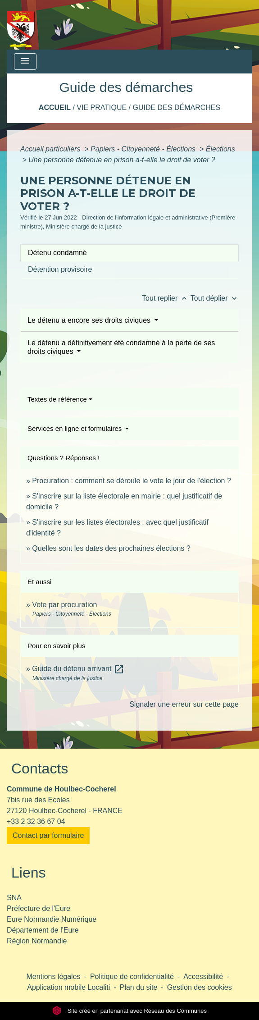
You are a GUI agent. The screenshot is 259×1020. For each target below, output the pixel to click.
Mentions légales (54, 976)
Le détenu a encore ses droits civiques (90, 320)
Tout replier (166, 298)
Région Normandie (37, 941)
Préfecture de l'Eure (38, 908)
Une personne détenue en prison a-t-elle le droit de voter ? (121, 160)
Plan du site (139, 987)
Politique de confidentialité (132, 976)
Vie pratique (102, 107)
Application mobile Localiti (68, 987)
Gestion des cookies (199, 987)
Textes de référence (57, 399)
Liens (28, 872)
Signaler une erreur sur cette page (184, 704)
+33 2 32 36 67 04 (36, 821)
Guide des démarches (176, 107)
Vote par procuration (64, 604)
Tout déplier (215, 298)
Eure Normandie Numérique (51, 919)
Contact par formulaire (48, 835)
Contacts (39, 768)
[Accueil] (21, 25)
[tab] (129, 252)
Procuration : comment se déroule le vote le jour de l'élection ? (131, 481)
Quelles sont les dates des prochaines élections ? (111, 548)
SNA (14, 897)
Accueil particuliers (51, 149)
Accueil (55, 107)
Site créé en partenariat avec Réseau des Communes (129, 1010)
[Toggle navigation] (25, 61)
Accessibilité (203, 976)
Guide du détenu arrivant (78, 668)
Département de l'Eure (43, 930)
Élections (220, 149)
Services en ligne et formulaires (75, 428)
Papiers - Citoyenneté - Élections (144, 149)
